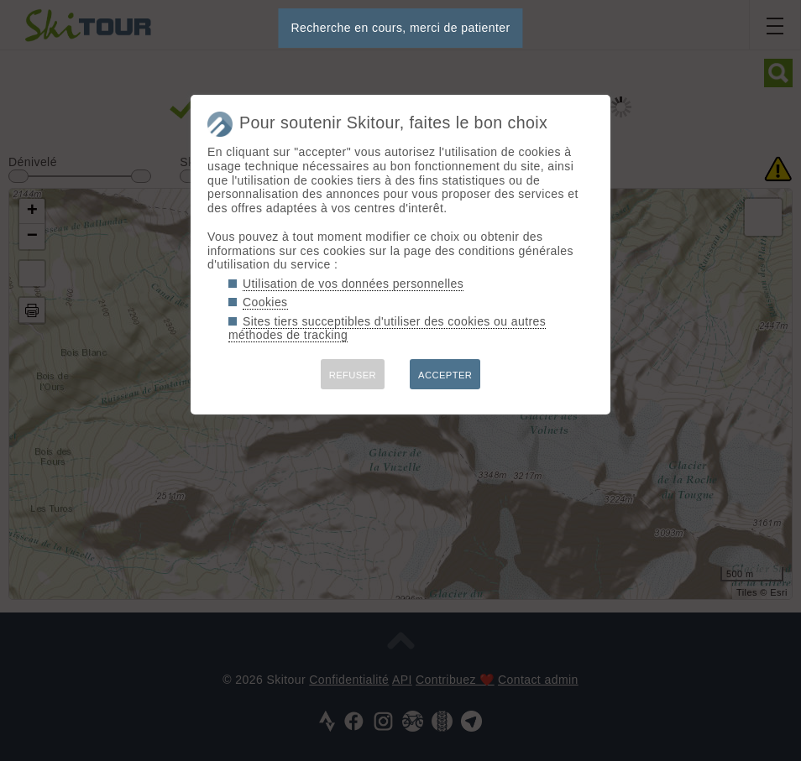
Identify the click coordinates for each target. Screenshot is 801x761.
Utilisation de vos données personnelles (353, 283)
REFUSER (352, 375)
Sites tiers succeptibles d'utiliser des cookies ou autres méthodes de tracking (387, 328)
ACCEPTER (445, 375)
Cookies (265, 302)
